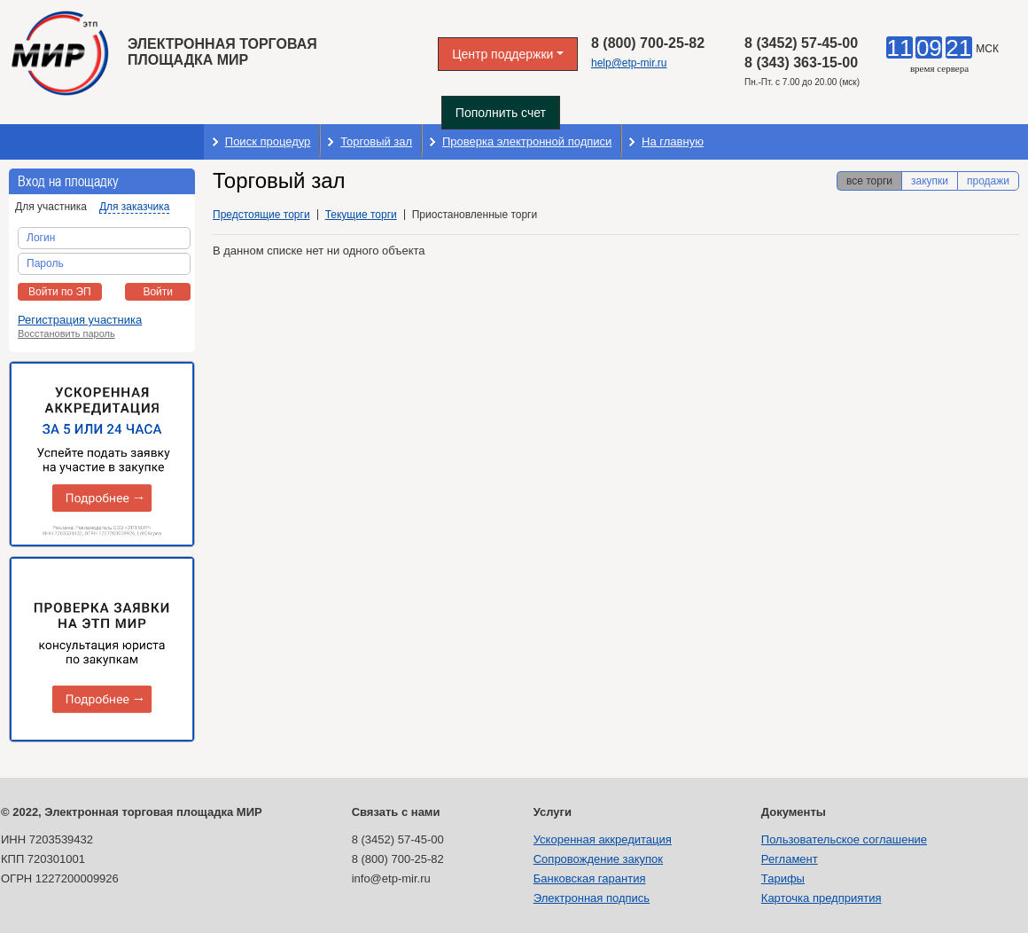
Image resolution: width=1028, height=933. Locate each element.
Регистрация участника (80, 319)
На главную (673, 141)
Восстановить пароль (66, 333)
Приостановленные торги (474, 214)
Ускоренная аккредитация (602, 839)
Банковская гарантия (589, 878)
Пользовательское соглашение (844, 839)
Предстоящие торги (261, 214)
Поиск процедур (268, 141)
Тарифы (783, 878)
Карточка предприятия (821, 898)
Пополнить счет (501, 113)
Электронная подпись (591, 898)
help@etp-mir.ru (629, 63)
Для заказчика (134, 206)
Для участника (51, 206)
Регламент (789, 859)
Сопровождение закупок (598, 859)
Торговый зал (376, 141)
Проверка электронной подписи (526, 141)
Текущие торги (361, 214)
